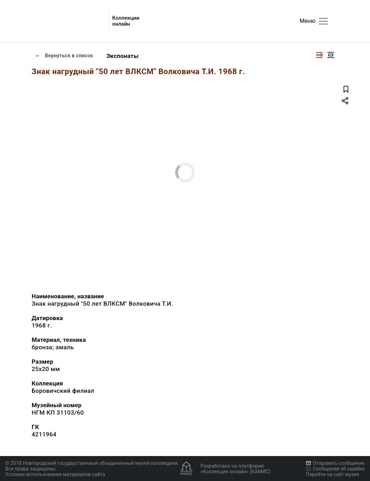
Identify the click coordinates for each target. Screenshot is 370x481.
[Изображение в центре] (330, 54)
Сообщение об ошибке (335, 469)
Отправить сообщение (335, 463)
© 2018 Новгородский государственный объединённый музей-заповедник (91, 463)
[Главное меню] (323, 21)
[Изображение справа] (319, 54)
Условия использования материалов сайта (55, 474)
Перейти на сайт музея (332, 474)
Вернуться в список (64, 55)
